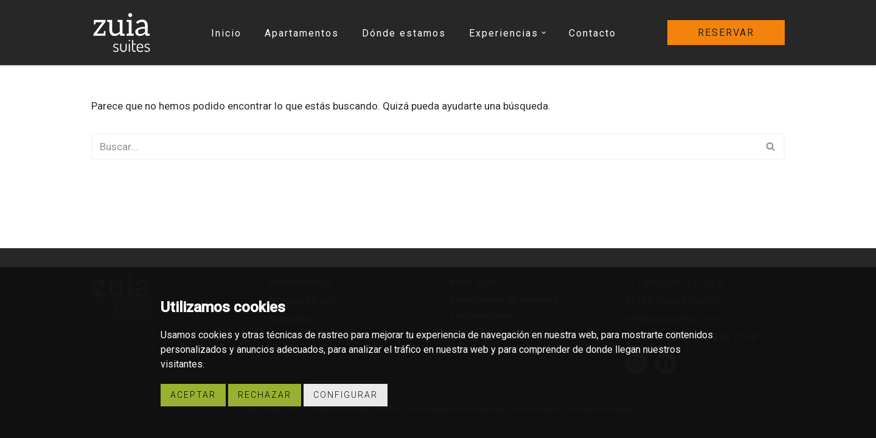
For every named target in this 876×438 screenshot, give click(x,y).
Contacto (592, 33)
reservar (726, 32)
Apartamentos (302, 33)
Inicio (226, 33)
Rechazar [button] (264, 395)
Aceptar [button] (193, 395)
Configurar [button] (345, 395)
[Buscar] (424, 146)
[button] (543, 32)
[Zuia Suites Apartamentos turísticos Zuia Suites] (121, 32)
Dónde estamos (404, 33)
